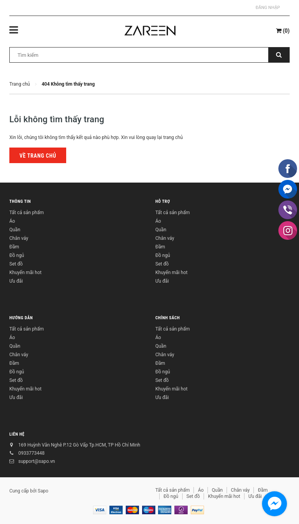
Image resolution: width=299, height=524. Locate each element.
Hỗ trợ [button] (162, 201)
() (283, 31)
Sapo (43, 491)
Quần (14, 229)
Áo (12, 221)
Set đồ (16, 264)
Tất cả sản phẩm (26, 212)
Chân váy (18, 238)
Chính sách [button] (167, 317)
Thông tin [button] (20, 201)
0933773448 (31, 453)
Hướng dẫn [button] (21, 317)
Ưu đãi (16, 281)
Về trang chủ (37, 156)
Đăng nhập (268, 7)
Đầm (14, 247)
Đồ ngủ (16, 255)
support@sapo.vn (36, 461)
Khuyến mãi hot (25, 272)
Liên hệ (17, 434)
